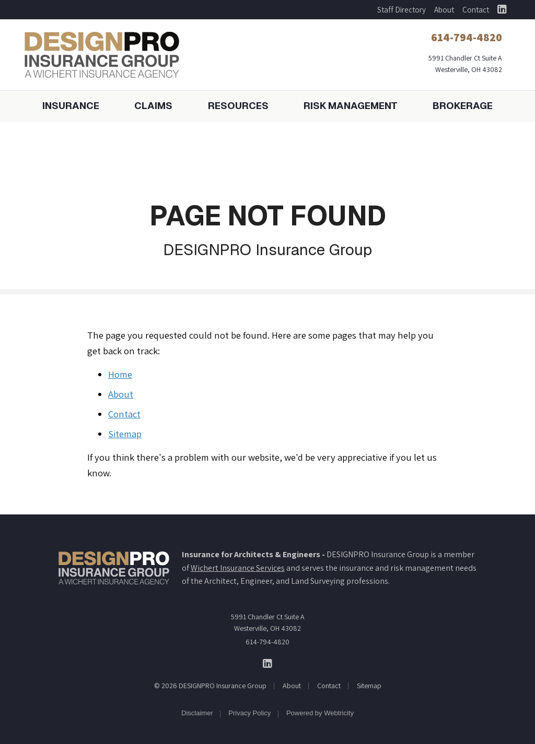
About (444, 10)
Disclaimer (197, 713)
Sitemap (125, 433)
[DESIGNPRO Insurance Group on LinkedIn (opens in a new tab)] (501, 9)
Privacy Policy (249, 713)
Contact (475, 10)
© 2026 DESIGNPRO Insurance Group (210, 685)
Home (120, 374)
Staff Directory (401, 10)
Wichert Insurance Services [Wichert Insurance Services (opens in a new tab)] (238, 567)
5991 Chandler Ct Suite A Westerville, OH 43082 (268, 622)
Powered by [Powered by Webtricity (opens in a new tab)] (320, 713)
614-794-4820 (267, 641)
